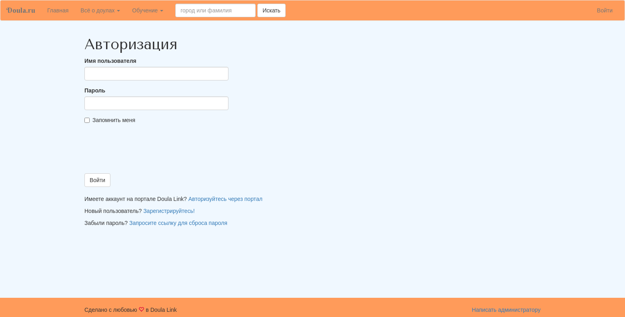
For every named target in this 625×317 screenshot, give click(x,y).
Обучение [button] (147, 10)
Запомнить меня (109, 120)
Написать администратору (506, 310)
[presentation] (145, 151)
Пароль (94, 90)
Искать (271, 10)
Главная (60, 10)
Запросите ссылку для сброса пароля (178, 223)
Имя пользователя (110, 61)
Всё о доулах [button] (100, 10)
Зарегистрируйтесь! (168, 211)
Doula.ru (20, 10)
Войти (605, 10)
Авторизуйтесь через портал (225, 199)
